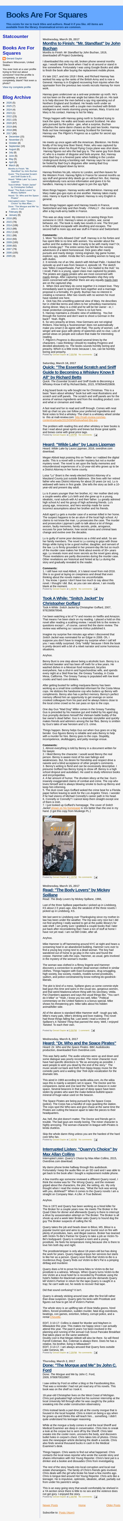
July (11, 152)
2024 (9, 109)
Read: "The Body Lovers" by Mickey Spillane (22, 191)
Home (82, 1505)
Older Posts (113, 1505)
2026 (9, 102)
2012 (9, 232)
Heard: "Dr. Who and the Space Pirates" (79, 1043)
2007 (9, 249)
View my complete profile (17, 87)
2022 (9, 116)
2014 (9, 225)
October (13, 143)
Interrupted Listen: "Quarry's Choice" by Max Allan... (21, 202)
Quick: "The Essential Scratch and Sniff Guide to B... (22, 175)
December (14, 136)
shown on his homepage (65, 808)
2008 (9, 245)
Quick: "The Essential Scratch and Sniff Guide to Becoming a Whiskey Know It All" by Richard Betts (79, 372)
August (13, 149)
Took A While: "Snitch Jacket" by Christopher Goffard (73, 601)
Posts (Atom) (67, 1512)
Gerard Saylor (14, 58)
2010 (9, 239)
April (11, 162)
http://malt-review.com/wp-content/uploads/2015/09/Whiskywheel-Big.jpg (74, 419)
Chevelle (55, 1316)
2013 (9, 228)
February (14, 212)
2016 (9, 218)
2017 (9, 133)
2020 (9, 123)
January (13, 215)
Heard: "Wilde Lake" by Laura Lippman (79, 444)
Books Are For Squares (46, 14)
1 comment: (84, 1030)
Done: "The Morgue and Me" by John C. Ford (23, 207)
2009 (9, 242)
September (15, 146)
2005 (9, 256)
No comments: (86, 354)
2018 (9, 130)
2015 (9, 221)
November (14, 140)
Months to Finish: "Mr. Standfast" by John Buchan (22, 169)
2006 (9, 252)
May (11, 159)
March (12, 165)
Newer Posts (50, 1505)
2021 (9, 119)
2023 (9, 113)
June (12, 156)
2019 (9, 126)
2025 (9, 106)
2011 (9, 235)
